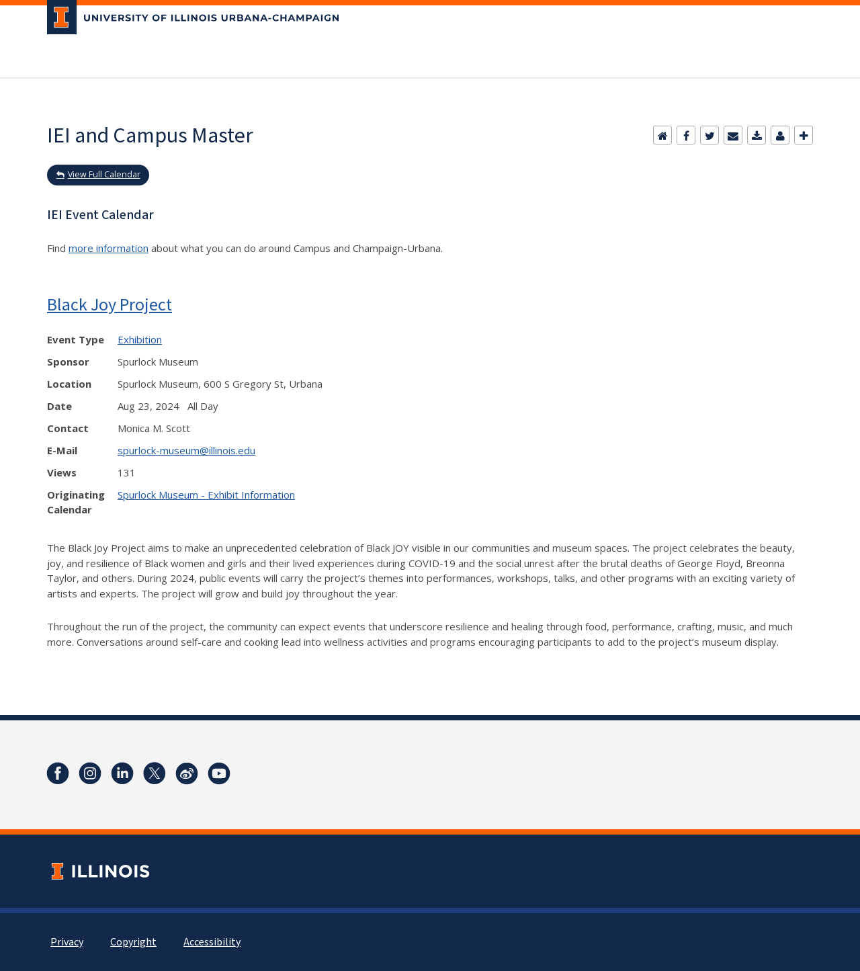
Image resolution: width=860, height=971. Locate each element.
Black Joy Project (109, 304)
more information (108, 248)
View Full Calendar (104, 174)
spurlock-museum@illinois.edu (186, 450)
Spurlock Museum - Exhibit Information (206, 494)
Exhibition (140, 339)
